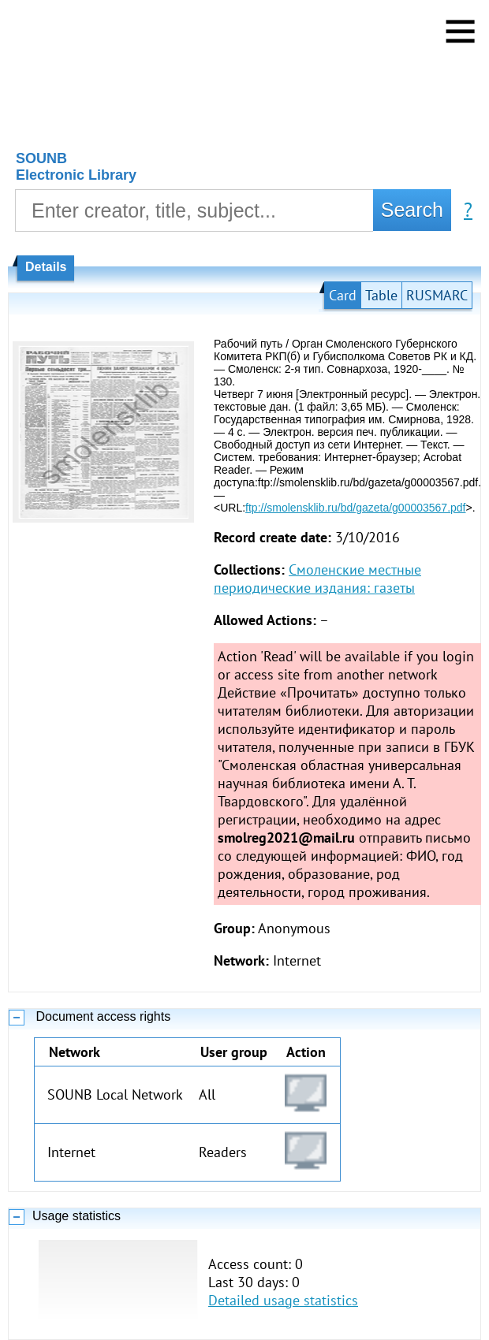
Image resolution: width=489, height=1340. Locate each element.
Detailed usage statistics (283, 1300)
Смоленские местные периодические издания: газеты (317, 578)
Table (381, 295)
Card (342, 295)
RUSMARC (437, 295)
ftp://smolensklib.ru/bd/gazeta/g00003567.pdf (355, 507)
